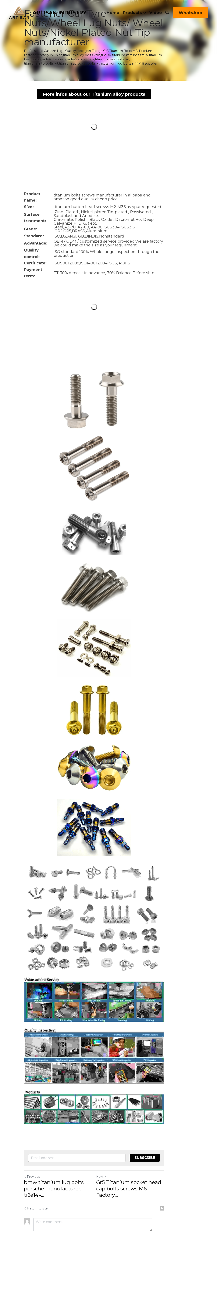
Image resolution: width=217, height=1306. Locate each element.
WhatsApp (190, 12)
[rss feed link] (191, 1258)
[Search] (167, 13)
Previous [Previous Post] (32, 1233)
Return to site (36, 1258)
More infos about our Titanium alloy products (108, 85)
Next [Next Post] (116, 1233)
